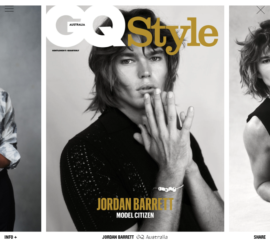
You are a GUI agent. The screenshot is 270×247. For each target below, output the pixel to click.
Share (260, 237)
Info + (10, 237)
